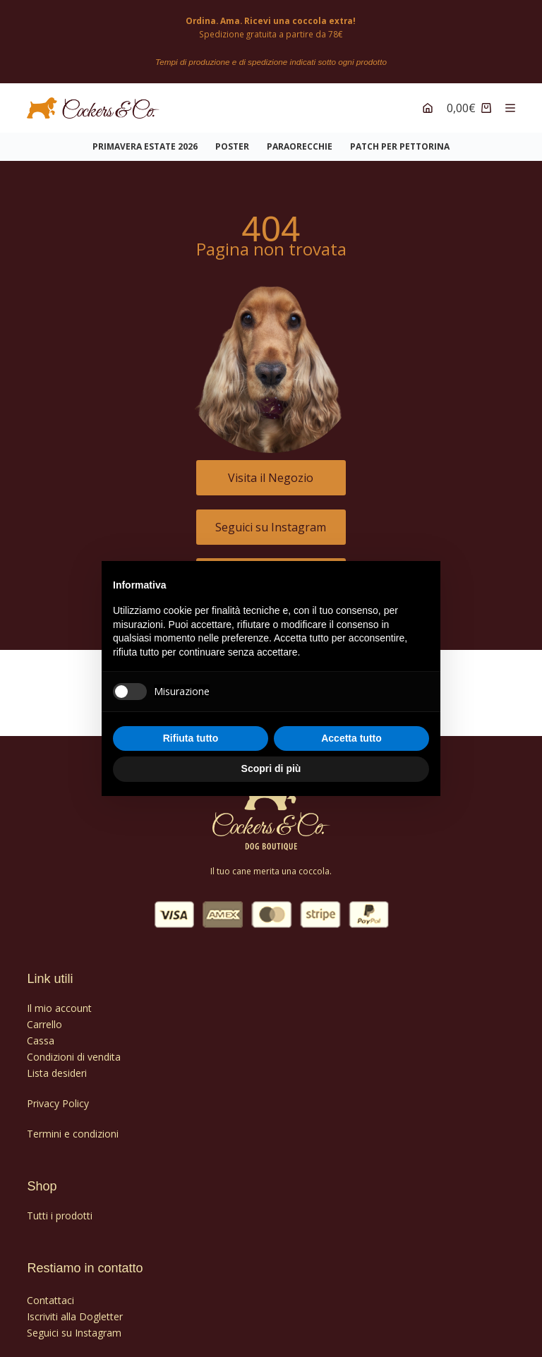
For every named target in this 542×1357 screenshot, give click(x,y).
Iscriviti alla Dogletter (75, 1308)
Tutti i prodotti (59, 1207)
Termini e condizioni (73, 1126)
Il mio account (59, 1000)
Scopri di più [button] (271, 768)
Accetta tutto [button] (351, 738)
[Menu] (510, 100)
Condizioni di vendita (74, 1049)
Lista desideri (57, 1065)
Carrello (44, 1016)
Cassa (40, 1032)
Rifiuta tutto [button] (191, 738)
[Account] (428, 100)
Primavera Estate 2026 (145, 139)
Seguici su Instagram (74, 1325)
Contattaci (50, 1292)
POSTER (232, 139)
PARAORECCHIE (299, 139)
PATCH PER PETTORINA (400, 139)
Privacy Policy (58, 1095)
